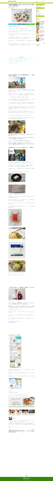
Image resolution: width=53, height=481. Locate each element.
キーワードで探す (38, 5)
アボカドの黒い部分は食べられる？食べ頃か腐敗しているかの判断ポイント (42, 35)
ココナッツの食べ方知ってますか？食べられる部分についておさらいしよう (42, 23)
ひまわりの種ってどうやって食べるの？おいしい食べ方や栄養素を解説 (42, 39)
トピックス (38, 10)
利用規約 (37, 45)
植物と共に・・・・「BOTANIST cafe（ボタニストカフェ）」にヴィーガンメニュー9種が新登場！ (28, 431)
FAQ (37, 17)
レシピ (37, 12)
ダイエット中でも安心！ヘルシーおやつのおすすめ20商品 (42, 31)
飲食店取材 (38, 11)
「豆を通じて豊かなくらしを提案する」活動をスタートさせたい (18, 61)
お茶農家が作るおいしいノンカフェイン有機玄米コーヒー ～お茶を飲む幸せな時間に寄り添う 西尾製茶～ (12, 415)
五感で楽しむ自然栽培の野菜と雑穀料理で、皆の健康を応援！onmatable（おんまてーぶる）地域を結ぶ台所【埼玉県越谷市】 (15, 431)
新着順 (37, 9)
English (43, 0)
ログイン (40, 1)
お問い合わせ (38, 19)
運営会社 (37, 18)
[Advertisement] (21, 51)
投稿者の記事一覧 (11, 426)
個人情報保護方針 (38, 44)
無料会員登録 (42, 1)
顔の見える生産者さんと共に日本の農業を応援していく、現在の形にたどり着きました (21, 58)
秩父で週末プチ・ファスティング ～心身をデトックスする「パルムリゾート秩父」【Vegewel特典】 (32, 415)
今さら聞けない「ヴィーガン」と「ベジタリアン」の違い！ (42, 27)
